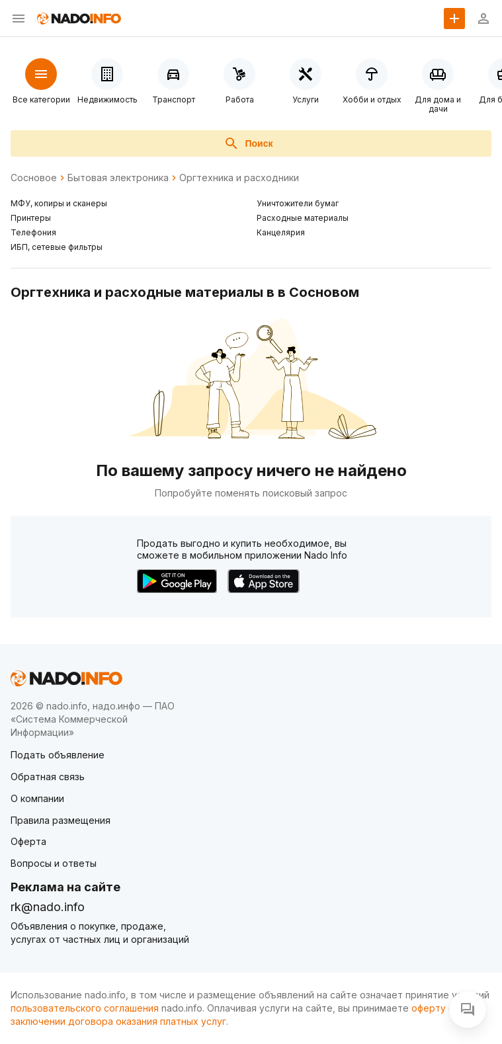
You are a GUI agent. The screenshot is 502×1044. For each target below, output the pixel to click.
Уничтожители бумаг (298, 203)
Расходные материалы (303, 218)
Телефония (33, 232)
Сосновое (34, 178)
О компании (37, 798)
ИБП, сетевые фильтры (57, 247)
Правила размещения (60, 820)
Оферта (28, 841)
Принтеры (31, 218)
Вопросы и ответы (54, 863)
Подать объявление (58, 754)
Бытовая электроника (118, 178)
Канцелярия (281, 232)
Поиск (248, 143)
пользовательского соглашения (85, 1008)
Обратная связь (48, 776)
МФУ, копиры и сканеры (59, 203)
